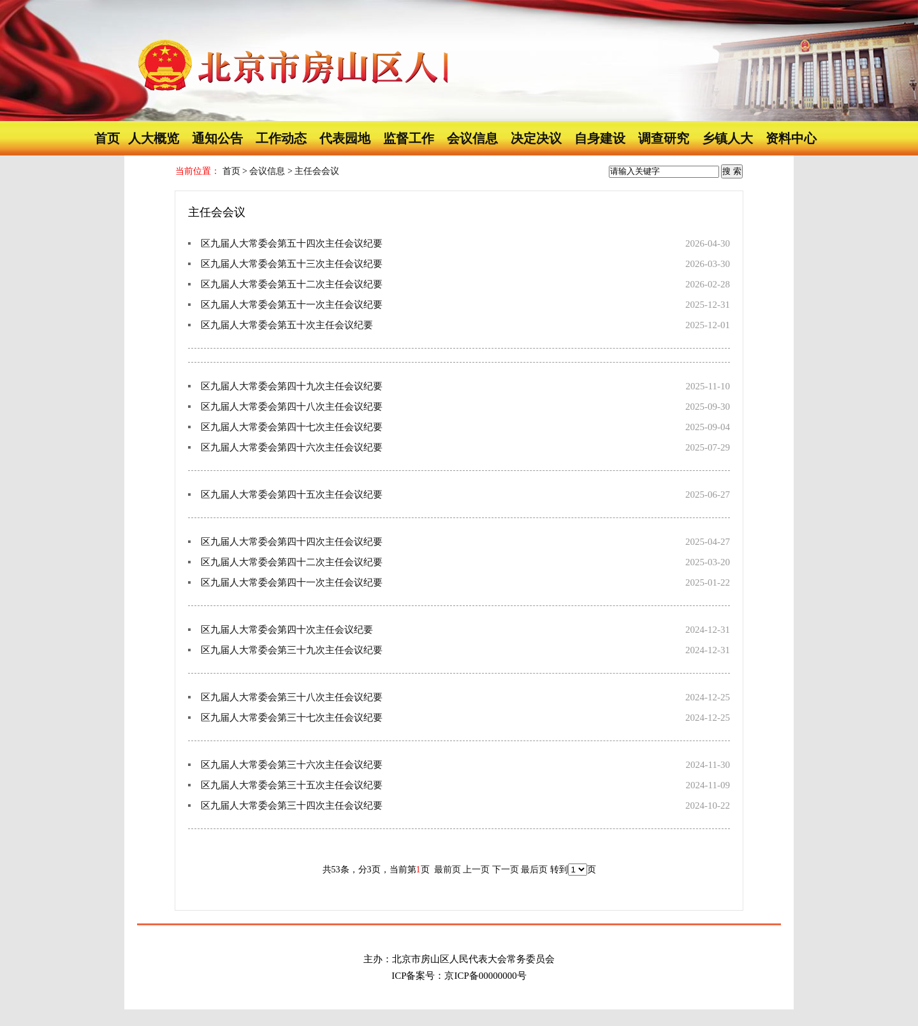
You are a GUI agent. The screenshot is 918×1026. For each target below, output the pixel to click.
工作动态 (281, 138)
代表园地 (344, 138)
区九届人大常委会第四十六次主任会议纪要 (291, 447)
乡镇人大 (727, 138)
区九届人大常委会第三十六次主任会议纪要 (291, 765)
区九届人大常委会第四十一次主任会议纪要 (291, 582)
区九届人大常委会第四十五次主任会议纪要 (291, 494)
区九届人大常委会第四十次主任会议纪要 (287, 630)
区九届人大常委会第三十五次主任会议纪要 (291, 785)
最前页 (447, 869)
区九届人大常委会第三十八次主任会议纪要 (291, 697)
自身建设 (599, 138)
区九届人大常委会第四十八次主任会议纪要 (291, 406)
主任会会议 (317, 171)
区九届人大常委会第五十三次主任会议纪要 (291, 264)
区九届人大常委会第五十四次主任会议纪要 (291, 243)
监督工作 (408, 138)
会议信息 (472, 138)
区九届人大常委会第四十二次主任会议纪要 (291, 562)
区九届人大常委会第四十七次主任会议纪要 (291, 427)
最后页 (534, 869)
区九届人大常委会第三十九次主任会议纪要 (291, 650)
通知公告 (217, 138)
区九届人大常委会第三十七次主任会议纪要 (291, 717)
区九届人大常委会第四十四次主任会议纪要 (291, 542)
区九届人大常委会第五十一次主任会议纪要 (291, 305)
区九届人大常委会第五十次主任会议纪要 (287, 325)
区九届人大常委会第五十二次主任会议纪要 (291, 284)
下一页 (506, 869)
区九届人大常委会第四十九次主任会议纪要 (291, 386)
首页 (107, 138)
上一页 (477, 869)
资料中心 (791, 138)
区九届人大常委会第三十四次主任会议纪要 (291, 805)
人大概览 (153, 138)
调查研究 (663, 138)
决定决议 (536, 138)
